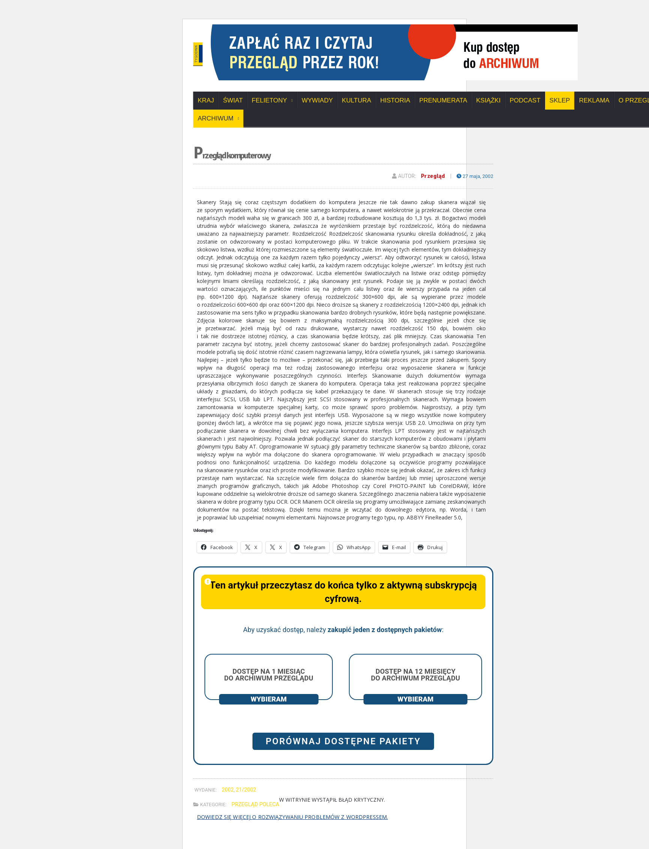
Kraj (206, 100)
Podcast (524, 100)
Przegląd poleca (254, 804)
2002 (227, 790)
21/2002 (245, 790)
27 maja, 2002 (473, 176)
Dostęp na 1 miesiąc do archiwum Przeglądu (268, 674)
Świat (233, 100)
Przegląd (430, 176)
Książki (488, 100)
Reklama (594, 100)
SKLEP (560, 100)
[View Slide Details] (455, 27)
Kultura (356, 100)
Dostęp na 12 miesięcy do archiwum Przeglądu (415, 674)
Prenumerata (443, 100)
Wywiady (317, 100)
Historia (395, 100)
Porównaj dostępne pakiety (343, 741)
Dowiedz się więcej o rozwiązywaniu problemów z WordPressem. (291, 816)
